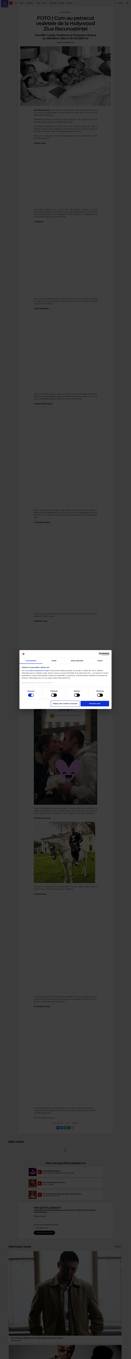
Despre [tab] (100, 661)
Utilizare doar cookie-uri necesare (65, 703)
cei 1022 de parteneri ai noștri (38, 670)
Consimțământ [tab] (31, 661)
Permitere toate (94, 703)
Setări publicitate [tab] (77, 661)
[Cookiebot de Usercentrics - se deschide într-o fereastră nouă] (100, 653)
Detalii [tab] (54, 661)
